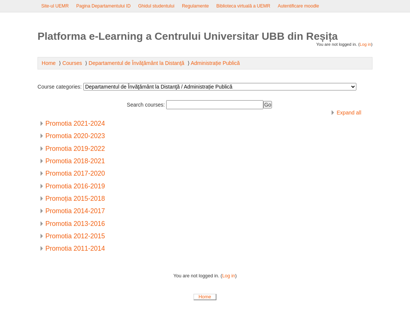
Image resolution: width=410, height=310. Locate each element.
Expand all (348, 113)
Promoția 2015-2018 (75, 198)
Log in (365, 44)
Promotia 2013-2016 (75, 223)
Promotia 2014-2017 (75, 211)
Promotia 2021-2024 (75, 123)
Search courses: (146, 105)
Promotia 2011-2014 (75, 248)
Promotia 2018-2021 (75, 161)
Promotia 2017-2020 (75, 173)
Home (204, 296)
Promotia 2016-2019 (75, 186)
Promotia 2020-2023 (75, 136)
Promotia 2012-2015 (75, 236)
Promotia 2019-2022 (75, 148)
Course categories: (60, 87)
